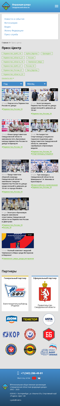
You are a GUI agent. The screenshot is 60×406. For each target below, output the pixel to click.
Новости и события (14, 18)
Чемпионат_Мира (35, 62)
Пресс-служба (11, 34)
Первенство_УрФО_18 (12, 53)
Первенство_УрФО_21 (12, 66)
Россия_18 (30, 66)
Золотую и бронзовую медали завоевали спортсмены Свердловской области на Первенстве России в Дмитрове (15, 217)
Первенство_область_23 (13, 74)
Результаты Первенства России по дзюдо (15, 104)
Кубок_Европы (32, 53)
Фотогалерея (10, 22)
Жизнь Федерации (13, 30)
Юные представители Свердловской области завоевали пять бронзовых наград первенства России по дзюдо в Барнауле (14, 139)
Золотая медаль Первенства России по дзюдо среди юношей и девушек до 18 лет (43, 106)
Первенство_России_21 (12, 70)
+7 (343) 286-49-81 (32, 373)
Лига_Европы (32, 70)
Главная (5, 42)
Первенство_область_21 (13, 58)
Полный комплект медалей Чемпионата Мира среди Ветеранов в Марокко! (17, 252)
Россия (31, 58)
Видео (7, 26)
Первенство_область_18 (13, 62)
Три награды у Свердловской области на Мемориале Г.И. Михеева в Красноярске (42, 178)
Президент (46, 53)
